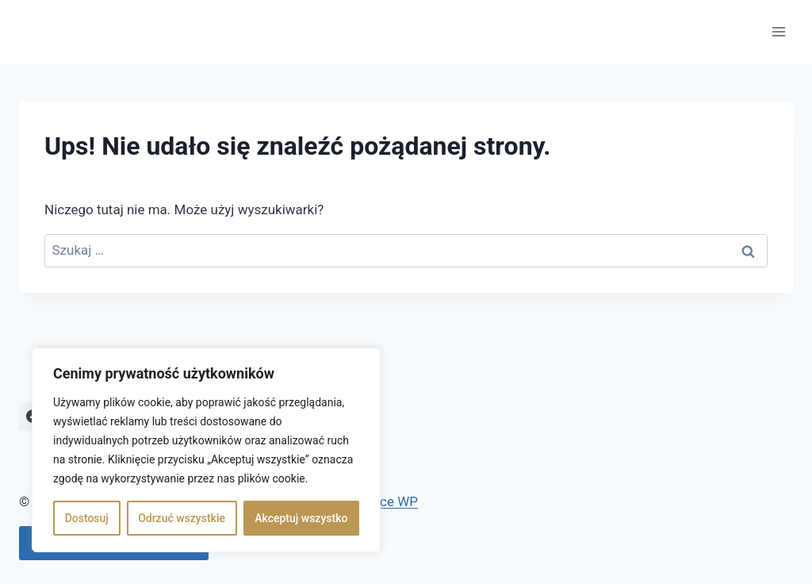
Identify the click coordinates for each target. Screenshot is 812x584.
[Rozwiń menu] (778, 31)
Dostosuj (87, 518)
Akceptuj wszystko (301, 518)
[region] (206, 450)
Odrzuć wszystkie (181, 518)
